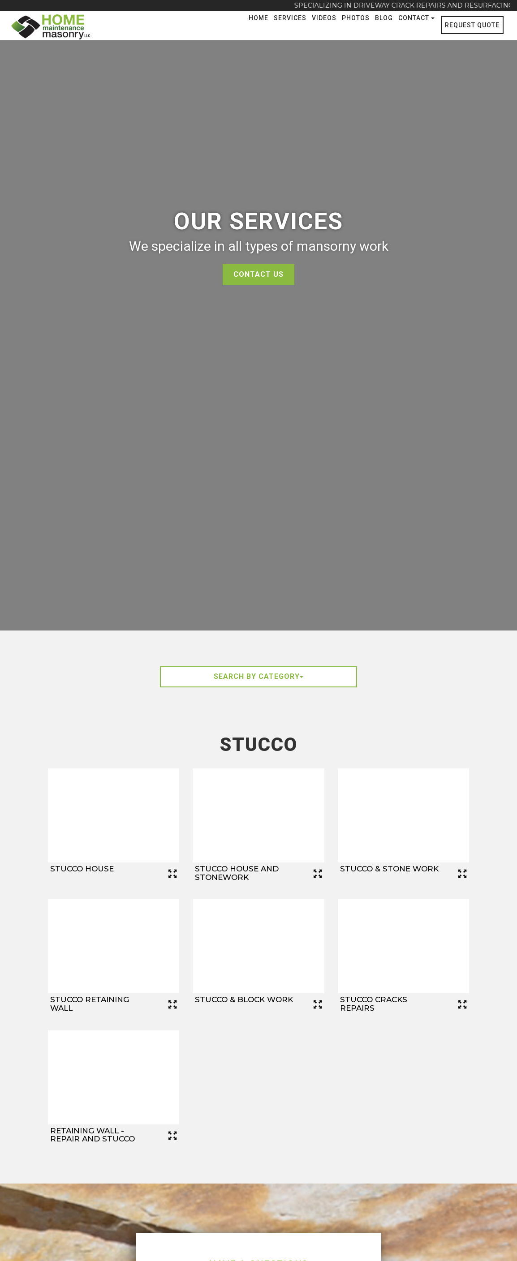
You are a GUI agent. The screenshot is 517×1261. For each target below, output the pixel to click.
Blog (384, 17)
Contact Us (258, 274)
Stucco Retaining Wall (89, 1003)
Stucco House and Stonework (237, 873)
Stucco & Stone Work (389, 868)
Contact (416, 17)
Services (290, 17)
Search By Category (258, 676)
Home (258, 17)
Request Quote (472, 25)
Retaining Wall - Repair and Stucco (92, 1135)
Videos (324, 17)
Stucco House (82, 868)
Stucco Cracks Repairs (373, 1003)
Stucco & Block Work (244, 999)
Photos (356, 17)
